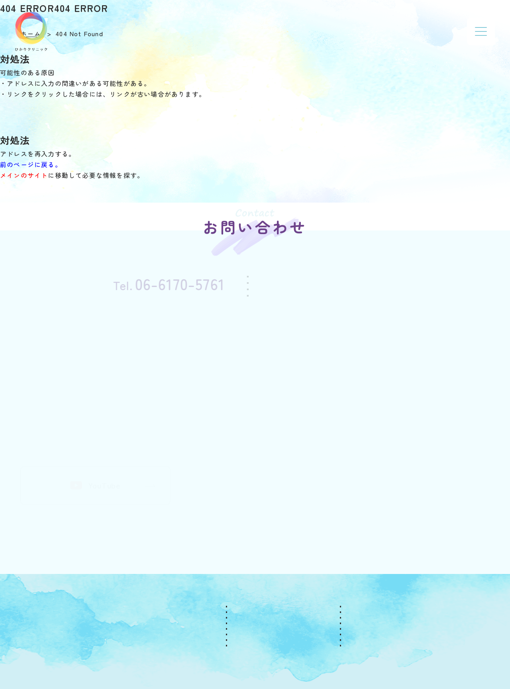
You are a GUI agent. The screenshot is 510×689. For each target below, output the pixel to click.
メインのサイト (24, 175)
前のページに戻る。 (31, 164)
